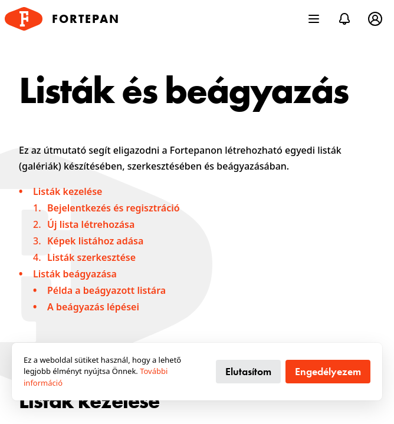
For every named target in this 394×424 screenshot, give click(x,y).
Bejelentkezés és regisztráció (113, 207)
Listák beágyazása (75, 273)
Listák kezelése (67, 191)
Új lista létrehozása (90, 224)
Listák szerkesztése (91, 257)
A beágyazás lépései (93, 306)
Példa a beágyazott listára (106, 290)
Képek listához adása (95, 240)
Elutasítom (248, 371)
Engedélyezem (328, 371)
